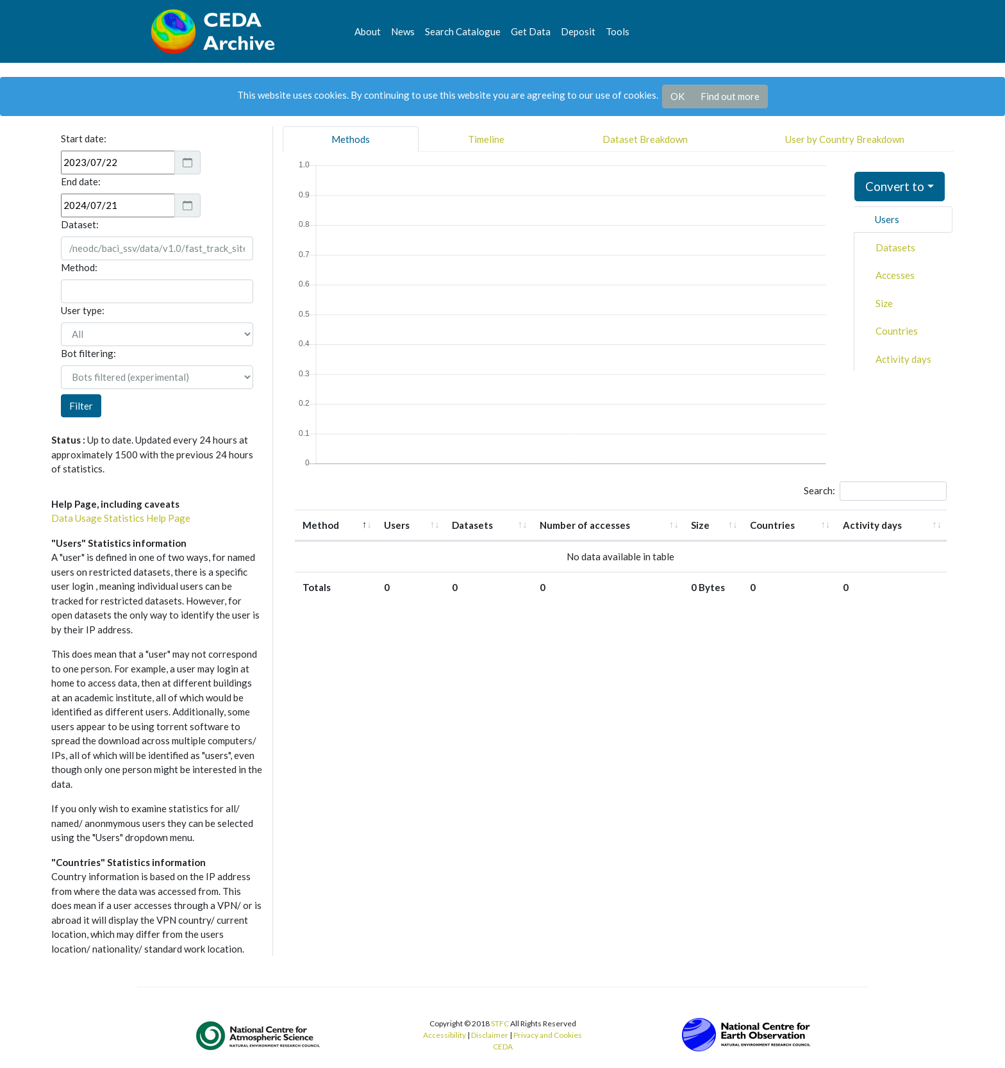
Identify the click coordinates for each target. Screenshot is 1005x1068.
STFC (500, 1023)
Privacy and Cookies (547, 1035)
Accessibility (444, 1035)
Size (884, 303)
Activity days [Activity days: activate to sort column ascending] (872, 525)
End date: (81, 181)
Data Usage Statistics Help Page (120, 518)
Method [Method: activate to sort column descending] (321, 525)
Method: (79, 267)
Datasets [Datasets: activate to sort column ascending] (472, 525)
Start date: (83, 138)
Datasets (895, 247)
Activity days (903, 359)
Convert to (894, 186)
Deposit (578, 31)
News (403, 31)
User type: (82, 310)
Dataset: (80, 224)
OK (677, 96)
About (367, 31)
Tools (617, 31)
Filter (81, 406)
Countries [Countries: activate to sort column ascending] (772, 525)
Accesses (895, 275)
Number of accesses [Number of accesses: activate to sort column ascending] (585, 525)
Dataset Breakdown (645, 139)
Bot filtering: (88, 353)
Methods (350, 139)
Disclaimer (489, 1035)
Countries (897, 331)
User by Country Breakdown (844, 139)
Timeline (486, 139)
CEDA (503, 1046)
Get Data (531, 31)
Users (887, 219)
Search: (875, 491)
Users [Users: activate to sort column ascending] (397, 525)
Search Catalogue (463, 31)
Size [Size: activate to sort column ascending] (700, 525)
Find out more (730, 96)
